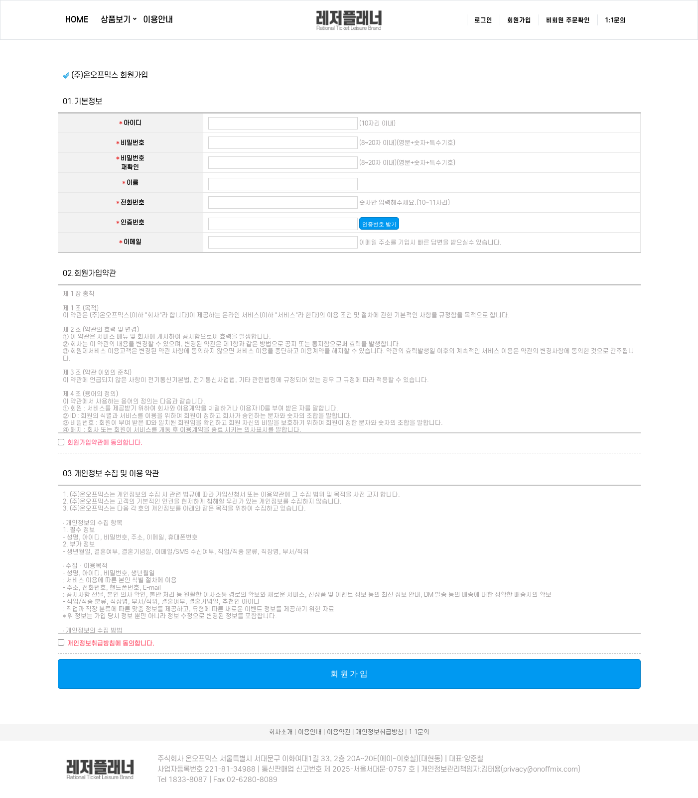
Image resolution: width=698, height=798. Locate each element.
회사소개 (281, 732)
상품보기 (116, 19)
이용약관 (339, 732)
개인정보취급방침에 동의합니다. (110, 643)
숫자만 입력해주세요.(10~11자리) (404, 202)
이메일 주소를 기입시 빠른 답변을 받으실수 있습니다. (430, 242)
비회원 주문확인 (568, 20)
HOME (76, 19)
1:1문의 (615, 20)
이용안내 (158, 19)
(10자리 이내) (377, 123)
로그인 (483, 20)
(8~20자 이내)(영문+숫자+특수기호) (406, 142)
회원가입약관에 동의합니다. (104, 442)
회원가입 (519, 20)
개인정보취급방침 (380, 732)
